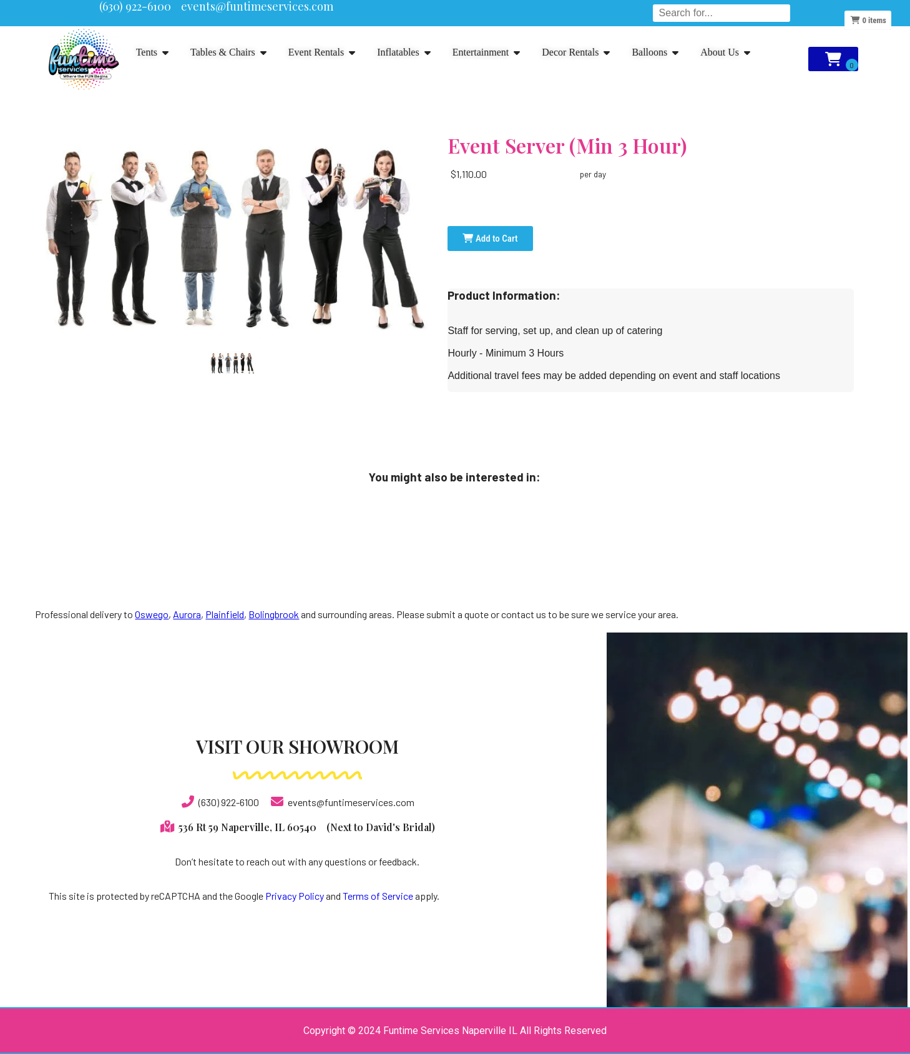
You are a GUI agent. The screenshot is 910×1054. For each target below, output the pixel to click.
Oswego (152, 614)
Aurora (187, 614)
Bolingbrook (273, 614)
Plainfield (224, 614)
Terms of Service (378, 896)
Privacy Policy (294, 896)
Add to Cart (489, 238)
